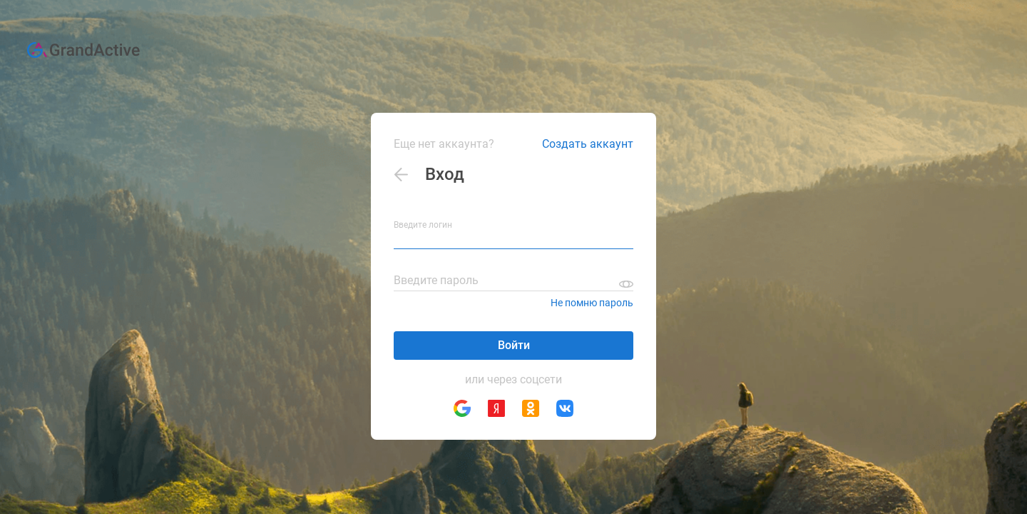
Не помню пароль (592, 302)
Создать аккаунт (587, 144)
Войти (514, 345)
